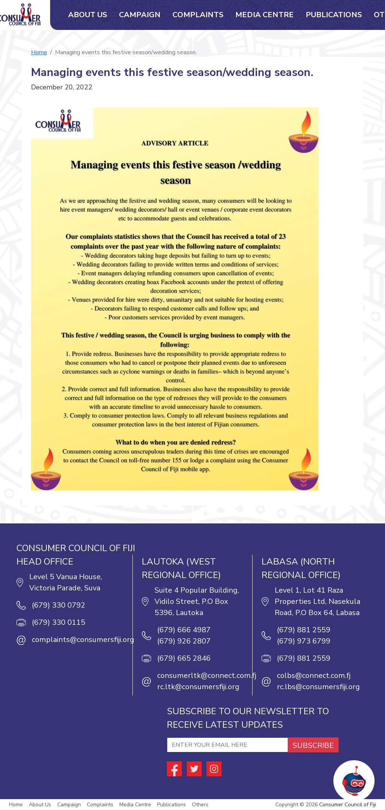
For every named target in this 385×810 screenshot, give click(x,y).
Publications (334, 15)
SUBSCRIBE (313, 745)
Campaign (140, 15)
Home (39, 52)
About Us (87, 15)
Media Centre (264, 15)
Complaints (197, 15)
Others (200, 804)
